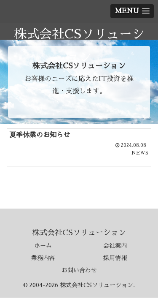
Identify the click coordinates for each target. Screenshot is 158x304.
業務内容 (43, 258)
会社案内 (115, 246)
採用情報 (115, 258)
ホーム (43, 246)
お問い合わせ (79, 270)
